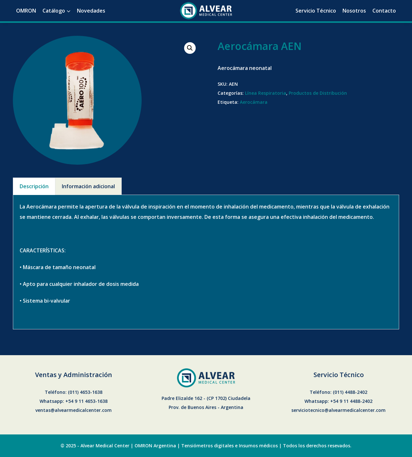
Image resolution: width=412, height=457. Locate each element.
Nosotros (354, 10)
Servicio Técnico (315, 10)
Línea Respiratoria (265, 93)
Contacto (384, 10)
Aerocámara (253, 102)
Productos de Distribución (318, 93)
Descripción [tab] (34, 186)
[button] (190, 48)
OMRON (26, 10)
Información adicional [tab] (88, 186)
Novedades (91, 10)
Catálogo (53, 10)
